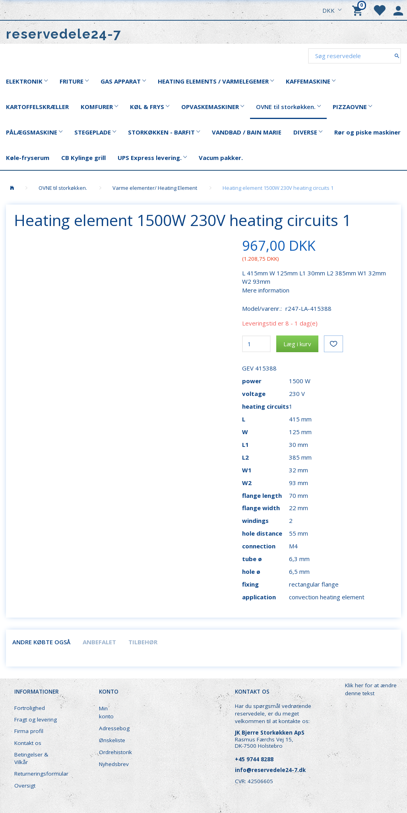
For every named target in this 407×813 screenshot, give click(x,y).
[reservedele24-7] (64, 34)
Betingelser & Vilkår (31, 758)
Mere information (265, 290)
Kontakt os (27, 743)
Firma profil (28, 731)
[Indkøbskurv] (358, 10)
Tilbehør (142, 642)
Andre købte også (41, 642)
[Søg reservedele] (397, 55)
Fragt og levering (35, 719)
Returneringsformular (40, 773)
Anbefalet (99, 642)
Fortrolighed (29, 708)
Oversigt (24, 785)
